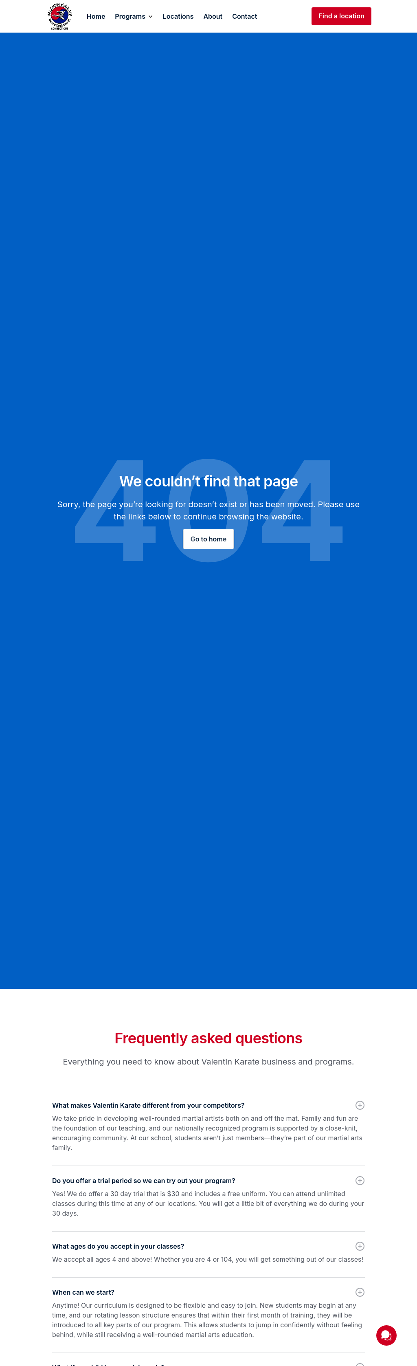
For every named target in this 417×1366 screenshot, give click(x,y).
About (212, 16)
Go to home (208, 539)
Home (96, 16)
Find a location (341, 16)
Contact (244, 16)
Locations (178, 16)
